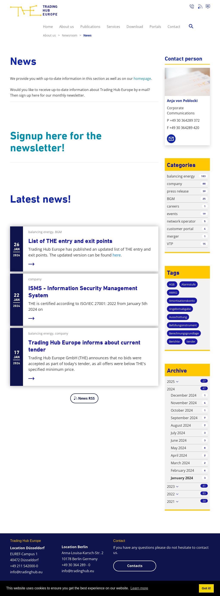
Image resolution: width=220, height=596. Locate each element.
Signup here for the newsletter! (56, 141)
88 (204, 183)
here (117, 255)
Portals (155, 26)
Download (135, 26)
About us (66, 26)
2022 (171, 494)
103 (203, 176)
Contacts (134, 565)
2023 (171, 486)
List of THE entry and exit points (70, 240)
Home (48, 26)
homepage (142, 78)
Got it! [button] (206, 588)
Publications (90, 26)
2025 (171, 381)
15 (204, 243)
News (87, 35)
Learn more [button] (139, 588)
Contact (174, 26)
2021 (171, 501)
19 (204, 213)
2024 (171, 389)
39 (204, 191)
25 (204, 198)
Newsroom (71, 35)
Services (113, 26)
